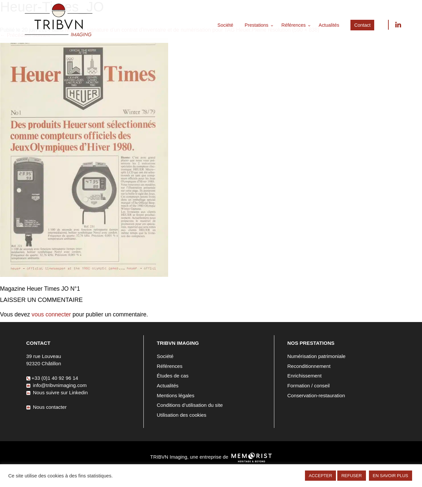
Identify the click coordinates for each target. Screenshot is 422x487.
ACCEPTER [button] (320, 475)
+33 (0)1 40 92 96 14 (52, 378)
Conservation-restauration (316, 395)
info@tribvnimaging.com (56, 385)
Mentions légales (176, 395)
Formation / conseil (308, 385)
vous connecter (51, 314)
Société (225, 25)
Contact (362, 25)
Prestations (256, 25)
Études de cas (173, 375)
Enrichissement (304, 375)
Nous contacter (46, 407)
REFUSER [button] (351, 475)
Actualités (329, 25)
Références (294, 25)
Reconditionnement (309, 366)
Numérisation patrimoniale (316, 356)
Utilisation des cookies (181, 415)
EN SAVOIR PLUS (390, 475)
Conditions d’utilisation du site (190, 405)
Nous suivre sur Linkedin (398, 25)
